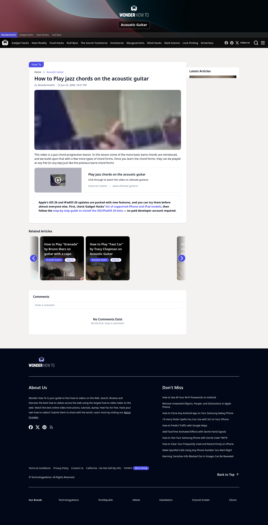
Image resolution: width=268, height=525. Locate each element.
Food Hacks (57, 43)
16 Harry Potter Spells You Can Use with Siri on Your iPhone (195, 419)
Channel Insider (201, 500)
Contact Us (77, 468)
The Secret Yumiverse (94, 43)
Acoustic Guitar (134, 24)
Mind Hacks (154, 43)
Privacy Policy (61, 468)
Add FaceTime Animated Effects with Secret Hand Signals (194, 431)
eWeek (136, 500)
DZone (233, 500)
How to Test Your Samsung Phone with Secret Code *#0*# (194, 437)
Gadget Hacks (26, 34)
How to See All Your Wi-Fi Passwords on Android (189, 397)
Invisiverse (117, 43)
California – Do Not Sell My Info (103, 468)
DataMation (165, 500)
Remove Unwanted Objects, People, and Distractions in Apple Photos (196, 405)
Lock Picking (190, 43)
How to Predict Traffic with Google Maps (184, 425)
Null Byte (56, 34)
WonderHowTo (8, 34)
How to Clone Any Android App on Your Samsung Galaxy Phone (197, 413)
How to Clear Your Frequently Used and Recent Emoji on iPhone (198, 444)
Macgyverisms (135, 43)
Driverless (207, 43)
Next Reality (43, 34)
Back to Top (228, 474)
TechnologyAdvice (69, 500)
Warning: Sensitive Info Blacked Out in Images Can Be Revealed (197, 456)
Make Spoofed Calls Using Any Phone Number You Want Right (197, 450)
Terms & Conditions (40, 468)
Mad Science (172, 43)
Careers (136, 468)
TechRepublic (105, 500)
